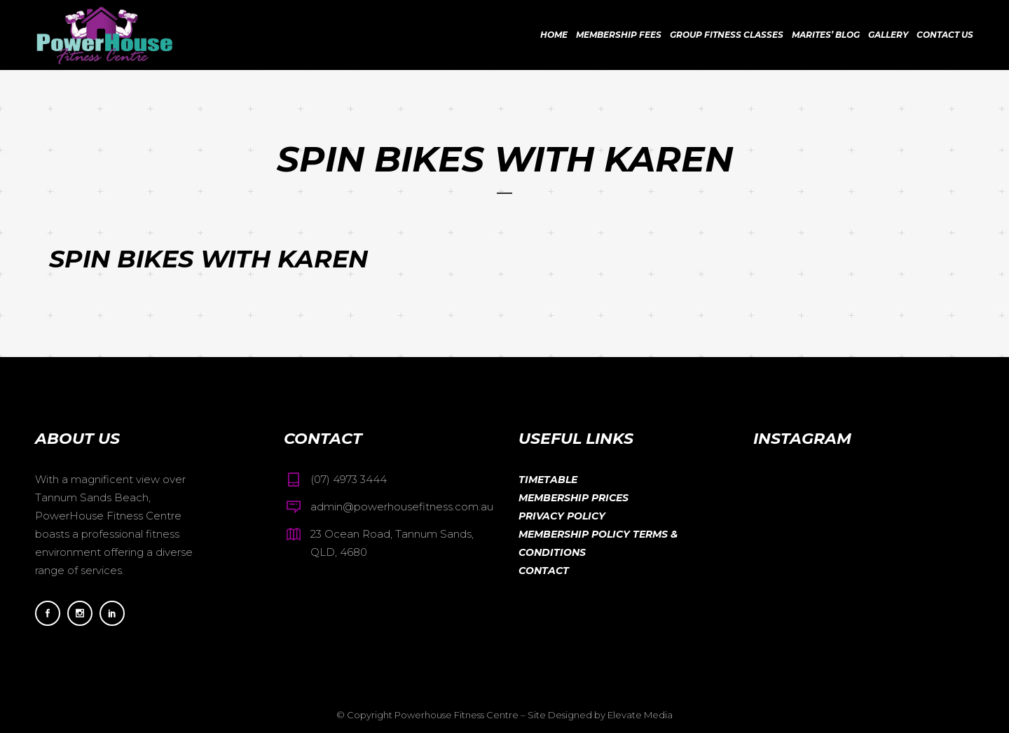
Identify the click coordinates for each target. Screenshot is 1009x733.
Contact (544, 570)
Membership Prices (574, 497)
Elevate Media (640, 714)
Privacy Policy (562, 516)
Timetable (548, 479)
